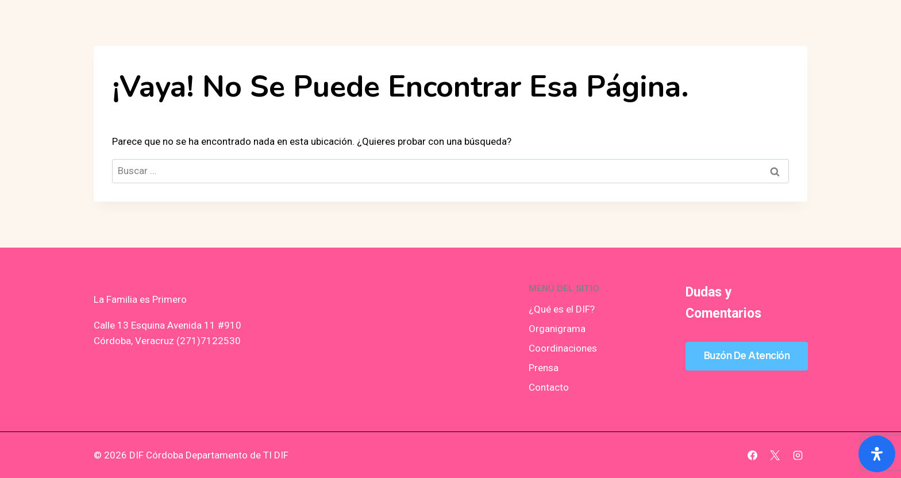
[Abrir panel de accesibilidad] (876, 453)
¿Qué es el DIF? (562, 309)
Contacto (549, 387)
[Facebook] (753, 455)
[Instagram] (797, 455)
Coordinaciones (563, 348)
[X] (775, 455)
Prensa (544, 367)
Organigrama (557, 328)
